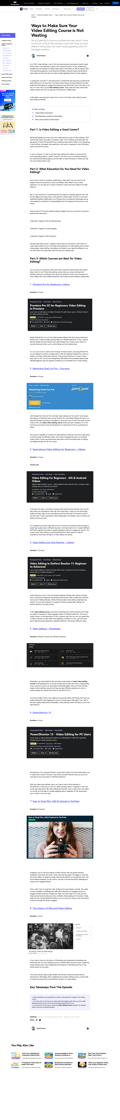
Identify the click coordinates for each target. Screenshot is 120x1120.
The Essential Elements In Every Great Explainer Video (7, 65)
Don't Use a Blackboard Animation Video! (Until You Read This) (7, 68)
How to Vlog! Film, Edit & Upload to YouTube (57, 801)
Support (103, 3)
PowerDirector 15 (42, 712)
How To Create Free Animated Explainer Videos (7, 53)
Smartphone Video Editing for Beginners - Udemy (61, 449)
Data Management (73, 3)
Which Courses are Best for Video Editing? (48, 119)
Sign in (112, 3)
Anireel (41, 1017)
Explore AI (85, 3)
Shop (98, 3)
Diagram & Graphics (46, 3)
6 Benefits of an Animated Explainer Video (7, 48)
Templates (38, 9)
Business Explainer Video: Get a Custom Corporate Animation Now (7, 50)
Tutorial (47, 9)
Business (93, 3)
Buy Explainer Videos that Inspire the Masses (7, 55)
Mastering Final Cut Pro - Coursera (52, 368)
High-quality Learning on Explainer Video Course (7, 70)
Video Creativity (31, 3)
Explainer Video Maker (72, 1017)
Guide (31, 9)
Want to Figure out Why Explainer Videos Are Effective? (7, 63)
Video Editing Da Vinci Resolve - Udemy (54, 542)
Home (33, 15)
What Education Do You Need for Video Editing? (49, 116)
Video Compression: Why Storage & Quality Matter (8, 60)
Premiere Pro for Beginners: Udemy (52, 284)
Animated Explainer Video (54, 1017)
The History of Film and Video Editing (53, 908)
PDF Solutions (59, 3)
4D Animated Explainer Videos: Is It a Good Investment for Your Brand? (7, 58)
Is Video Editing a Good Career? (44, 113)
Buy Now (90, 9)
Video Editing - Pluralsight (47, 628)
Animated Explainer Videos (46, 15)
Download (80, 9)
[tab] (7, 41)
